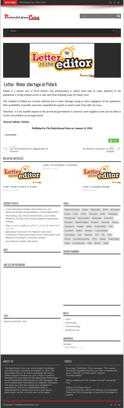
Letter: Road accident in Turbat (20, 186)
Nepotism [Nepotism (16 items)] (88, 235)
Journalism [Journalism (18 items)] (69, 231)
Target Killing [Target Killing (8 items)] (113, 239)
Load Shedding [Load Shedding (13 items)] (101, 231)
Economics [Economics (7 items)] (108, 218)
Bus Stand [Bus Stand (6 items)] (115, 210)
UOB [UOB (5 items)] (90, 243)
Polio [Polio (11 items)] (109, 235)
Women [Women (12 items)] (97, 243)
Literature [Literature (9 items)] (88, 231)
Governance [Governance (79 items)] (69, 226)
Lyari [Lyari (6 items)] (80, 235)
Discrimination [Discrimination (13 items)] (83, 218)
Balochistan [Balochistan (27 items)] (95, 210)
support (69, 395)
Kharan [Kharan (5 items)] (79, 231)
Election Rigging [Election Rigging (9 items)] (82, 222)
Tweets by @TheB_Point (15, 321)
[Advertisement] (92, 276)
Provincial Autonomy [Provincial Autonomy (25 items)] (81, 239)
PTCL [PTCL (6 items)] (94, 239)
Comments (72, 326)
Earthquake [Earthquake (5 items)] (96, 218)
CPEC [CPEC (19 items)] (102, 214)
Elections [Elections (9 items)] (95, 222)
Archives (67, 344)
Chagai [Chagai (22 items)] (67, 214)
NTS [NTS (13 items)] (97, 235)
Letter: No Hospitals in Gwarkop (60, 165)
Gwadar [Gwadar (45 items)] (80, 226)
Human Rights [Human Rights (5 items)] (100, 226)
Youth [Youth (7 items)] (105, 243)
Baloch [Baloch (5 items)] (85, 210)
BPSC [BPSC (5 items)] (105, 210)
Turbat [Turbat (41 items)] (67, 243)
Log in (68, 319)
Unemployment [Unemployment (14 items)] (79, 243)
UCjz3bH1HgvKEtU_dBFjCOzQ (81, 390)
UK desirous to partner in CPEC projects (94, 149)
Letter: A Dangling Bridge (96, 186)
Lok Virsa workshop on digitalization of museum (29, 149)
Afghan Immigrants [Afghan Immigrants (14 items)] (72, 210)
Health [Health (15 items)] (89, 226)
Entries (71, 322)
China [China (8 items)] (75, 214)
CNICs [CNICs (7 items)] (83, 214)
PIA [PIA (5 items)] (103, 235)
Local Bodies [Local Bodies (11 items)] (70, 235)
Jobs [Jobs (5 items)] (111, 226)
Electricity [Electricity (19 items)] (105, 222)
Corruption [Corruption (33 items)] (93, 214)
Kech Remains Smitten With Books (21, 241)
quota (68, 373)
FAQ (78, 392)
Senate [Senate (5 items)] (103, 239)
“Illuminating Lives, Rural (29, 2)
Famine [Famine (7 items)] (115, 222)
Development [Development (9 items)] (70, 218)
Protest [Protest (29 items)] (67, 239)
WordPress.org (72, 330)
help (68, 382)
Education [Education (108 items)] (68, 222)
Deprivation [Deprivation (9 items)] (112, 214)
